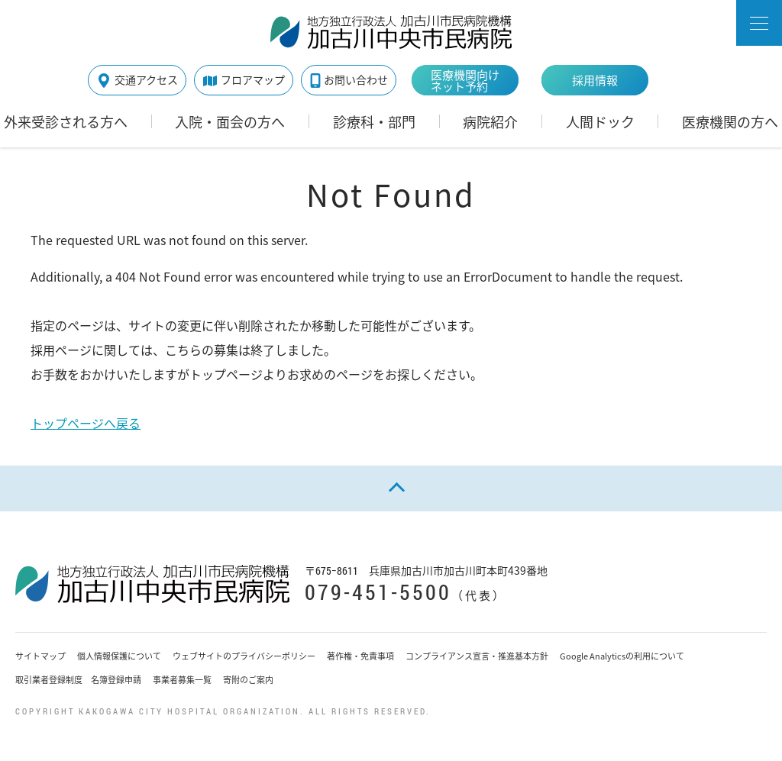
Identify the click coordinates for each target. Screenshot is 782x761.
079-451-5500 (378, 592)
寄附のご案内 (248, 680)
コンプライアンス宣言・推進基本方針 (477, 656)
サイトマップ (40, 656)
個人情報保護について (119, 656)
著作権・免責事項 (360, 656)
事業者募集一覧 (182, 680)
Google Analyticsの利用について (622, 656)
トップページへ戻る (86, 423)
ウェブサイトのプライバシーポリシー (244, 656)
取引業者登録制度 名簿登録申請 (78, 680)
